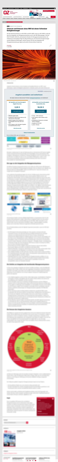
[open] (50, 47)
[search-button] (53, 17)
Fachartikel (9, 46)
